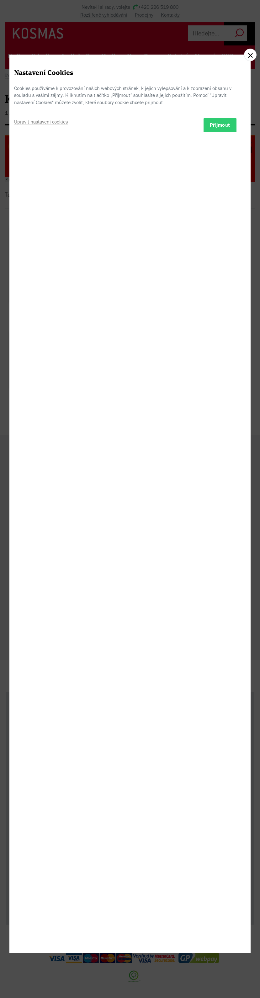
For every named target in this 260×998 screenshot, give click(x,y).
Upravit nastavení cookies (41, 529)
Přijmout (220, 533)
